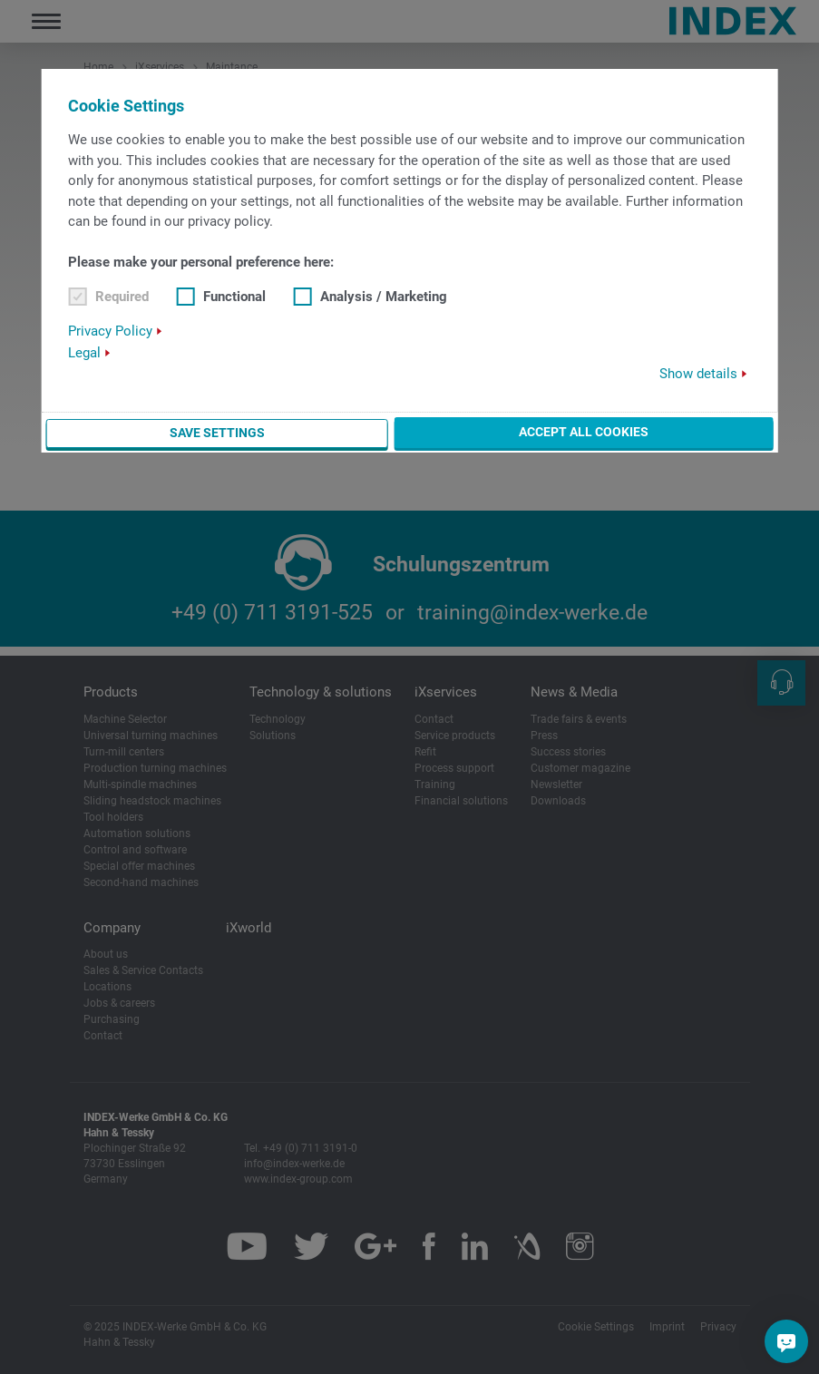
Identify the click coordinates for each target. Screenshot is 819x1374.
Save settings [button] (217, 432)
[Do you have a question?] (786, 1341)
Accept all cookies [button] (583, 431)
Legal (84, 353)
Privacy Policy (110, 331)
